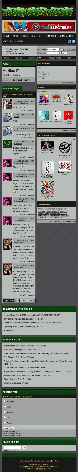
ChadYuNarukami (21, 103)
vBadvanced (41, 468)
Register (18, 58)
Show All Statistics (68, 82)
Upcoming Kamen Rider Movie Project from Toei (24, 326)
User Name (41, 50)
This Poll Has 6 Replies (13, 435)
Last (31, 301)
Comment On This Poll (13, 433)
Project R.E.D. (10, 330)
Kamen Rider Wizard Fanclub (47, 152)
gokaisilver (68, 104)
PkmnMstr (18, 144)
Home (6, 36)
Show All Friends (69, 130)
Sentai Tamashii (68, 122)
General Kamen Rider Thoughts (17, 379)
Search (71, 58)
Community (35, 58)
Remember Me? (68, 50)
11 (24, 301)
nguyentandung (54, 215)
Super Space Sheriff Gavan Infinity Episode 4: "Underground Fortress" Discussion (38, 371)
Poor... (9, 423)
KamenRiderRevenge (58, 214)
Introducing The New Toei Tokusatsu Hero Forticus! (25, 319)
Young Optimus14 (55, 217)
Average (10, 412)
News (15, 36)
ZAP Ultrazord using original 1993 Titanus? (22, 350)
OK (8, 418)
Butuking (41, 212)
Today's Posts (55, 58)
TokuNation (24, 49)
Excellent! (10, 401)
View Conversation (27, 111)
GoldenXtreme (43, 214)
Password (41, 53)
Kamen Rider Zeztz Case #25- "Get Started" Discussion (27, 375)
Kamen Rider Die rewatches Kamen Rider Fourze (25, 346)
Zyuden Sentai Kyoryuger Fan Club (47, 197)
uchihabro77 (43, 217)
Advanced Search (12, 450)
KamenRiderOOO (45, 104)
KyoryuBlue (56, 101)
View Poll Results (11, 431)
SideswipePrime (20, 163)
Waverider (44, 121)
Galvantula (18, 242)
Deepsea (63, 212)
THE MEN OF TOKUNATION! (47, 176)
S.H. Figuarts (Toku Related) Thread (19, 357)
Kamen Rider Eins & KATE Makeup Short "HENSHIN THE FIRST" (32, 315)
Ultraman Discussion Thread (16, 383)
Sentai (16, 117)
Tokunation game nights (64, 173)
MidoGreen (42, 215)
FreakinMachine (56, 121)
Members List (11, 51)
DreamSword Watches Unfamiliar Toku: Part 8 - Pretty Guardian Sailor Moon (36, 353)
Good (9, 407)
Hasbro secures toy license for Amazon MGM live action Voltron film (32, 323)
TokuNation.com (12, 49)
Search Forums (11, 442)
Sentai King (65, 215)
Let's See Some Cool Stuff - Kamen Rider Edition (24, 368)
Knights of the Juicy (64, 156)
